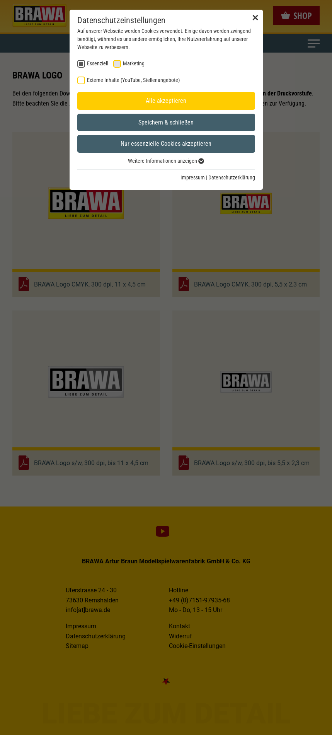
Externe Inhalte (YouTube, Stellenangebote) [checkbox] (133, 80)
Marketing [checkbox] (134, 63)
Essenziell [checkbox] (97, 63)
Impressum (192, 177)
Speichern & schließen (166, 122)
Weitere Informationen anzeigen (166, 161)
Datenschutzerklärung (231, 177)
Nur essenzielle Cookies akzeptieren (166, 143)
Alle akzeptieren (166, 100)
